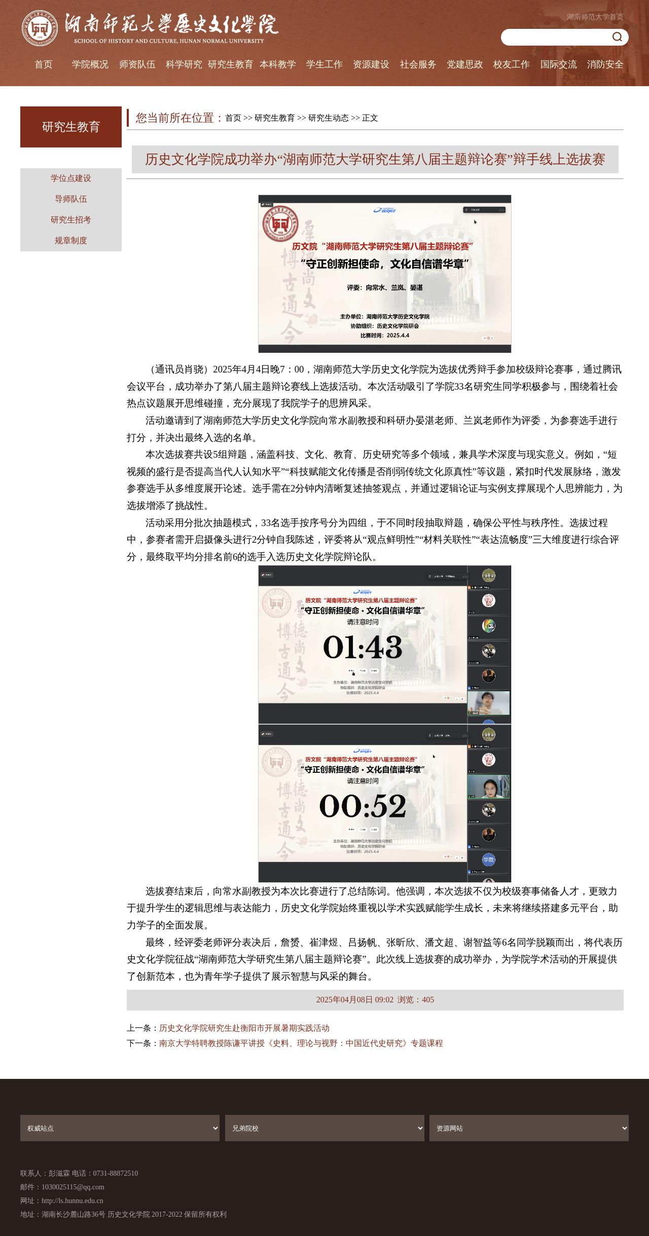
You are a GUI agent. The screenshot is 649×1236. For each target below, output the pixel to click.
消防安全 (605, 64)
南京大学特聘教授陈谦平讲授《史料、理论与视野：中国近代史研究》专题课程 (301, 1043)
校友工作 (511, 64)
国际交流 (558, 64)
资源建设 (371, 64)
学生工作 (324, 64)
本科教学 (278, 64)
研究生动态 (328, 118)
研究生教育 (231, 64)
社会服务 (418, 64)
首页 (43, 64)
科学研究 (184, 64)
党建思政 (465, 64)
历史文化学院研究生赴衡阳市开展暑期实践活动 (244, 1028)
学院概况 (90, 64)
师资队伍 (137, 64)
